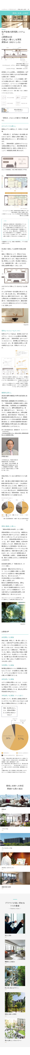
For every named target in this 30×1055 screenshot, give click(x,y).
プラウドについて (12, 9)
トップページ (4, 9)
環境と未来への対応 (22, 9)
